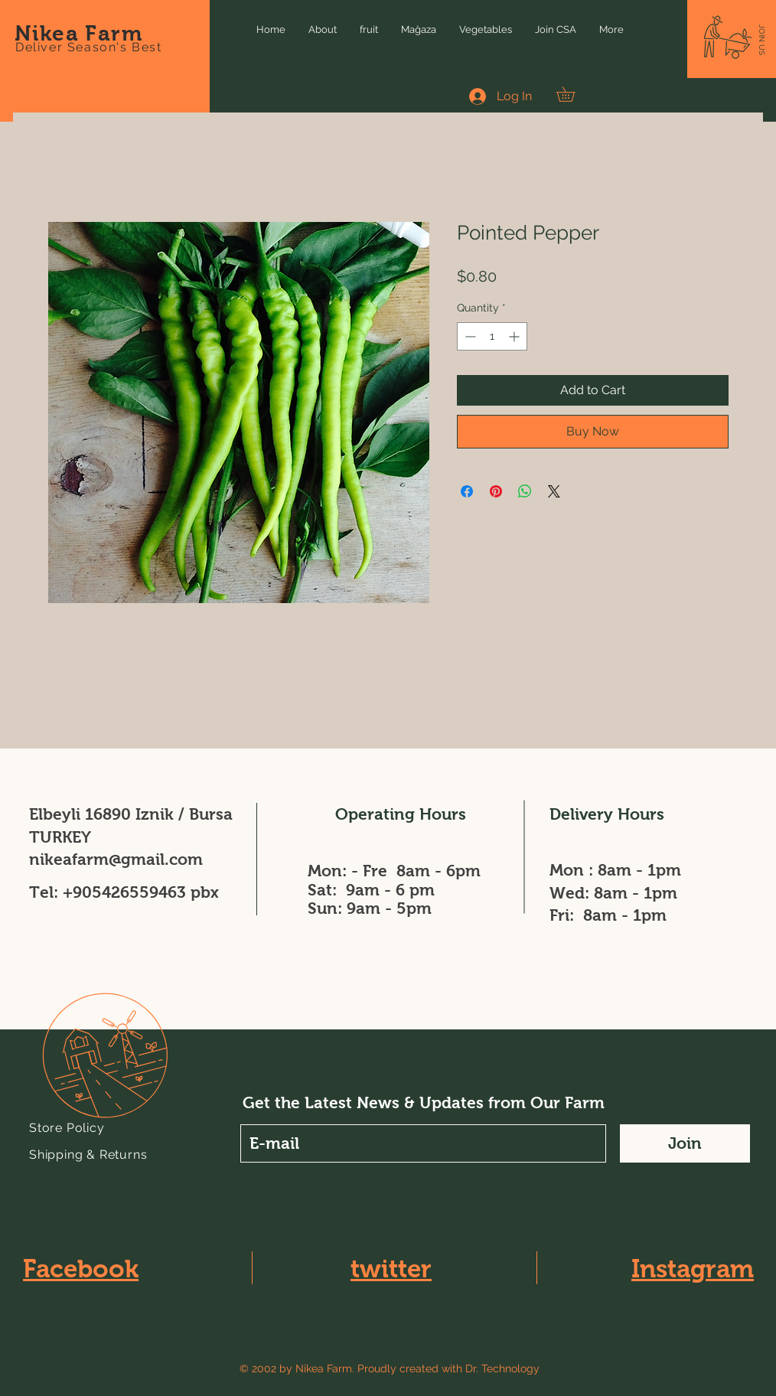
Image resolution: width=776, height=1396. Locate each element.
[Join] (685, 1143)
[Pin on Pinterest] (496, 491)
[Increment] (515, 336)
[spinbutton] (492, 336)
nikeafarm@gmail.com (116, 859)
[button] (761, 40)
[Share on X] (554, 491)
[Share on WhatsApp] (525, 491)
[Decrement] (468, 336)
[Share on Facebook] (467, 491)
